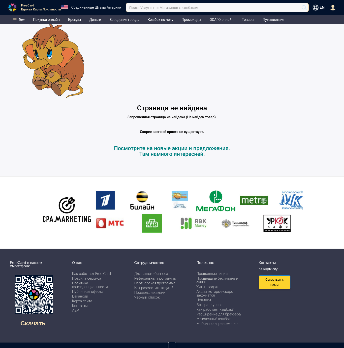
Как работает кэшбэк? (215, 309)
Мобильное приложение (217, 324)
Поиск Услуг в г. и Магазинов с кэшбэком (163, 7)
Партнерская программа (154, 283)
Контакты (80, 306)
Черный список (147, 297)
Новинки (203, 300)
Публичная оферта (87, 292)
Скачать (32, 323)
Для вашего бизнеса (151, 274)
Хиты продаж (207, 287)
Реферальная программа (155, 278)
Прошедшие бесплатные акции (217, 280)
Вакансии (80, 296)
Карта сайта (82, 301)
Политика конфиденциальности (90, 285)
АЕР (75, 310)
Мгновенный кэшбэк (213, 319)
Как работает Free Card (91, 274)
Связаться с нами (274, 282)
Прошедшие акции (149, 293)
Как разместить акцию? (153, 288)
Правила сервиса (86, 278)
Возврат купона (209, 305)
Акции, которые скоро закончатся (214, 293)
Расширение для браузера (218, 314)
